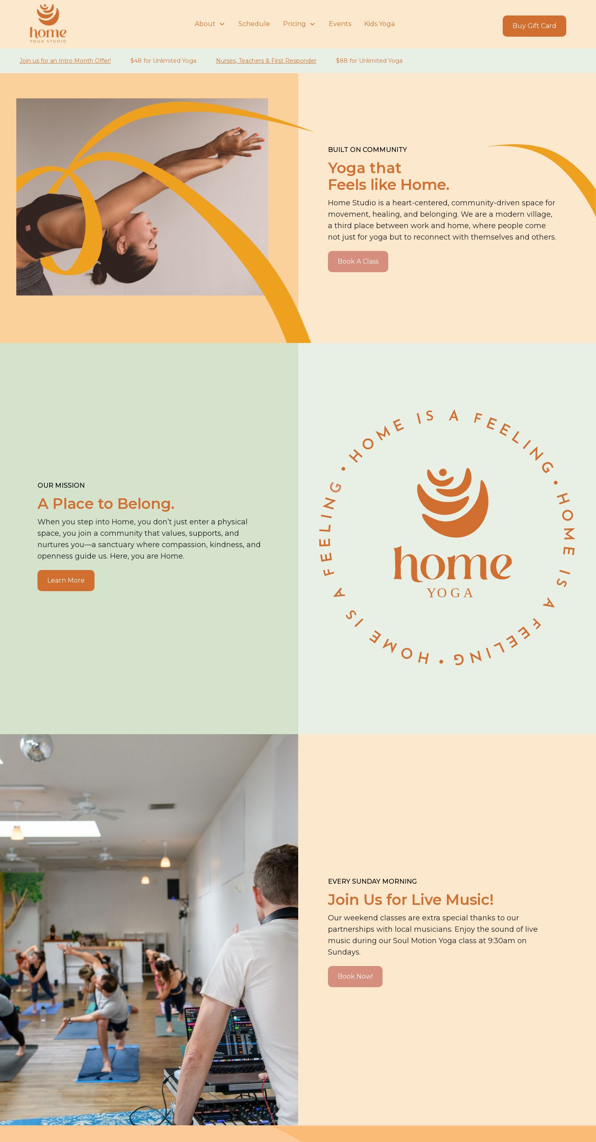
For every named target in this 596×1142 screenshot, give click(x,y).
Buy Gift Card (534, 26)
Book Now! (355, 976)
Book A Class (358, 261)
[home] (109, 24)
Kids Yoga (379, 24)
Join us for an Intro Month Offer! (65, 60)
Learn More (66, 580)
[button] (210, 24)
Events (340, 24)
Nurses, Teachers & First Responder (266, 60)
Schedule (254, 24)
